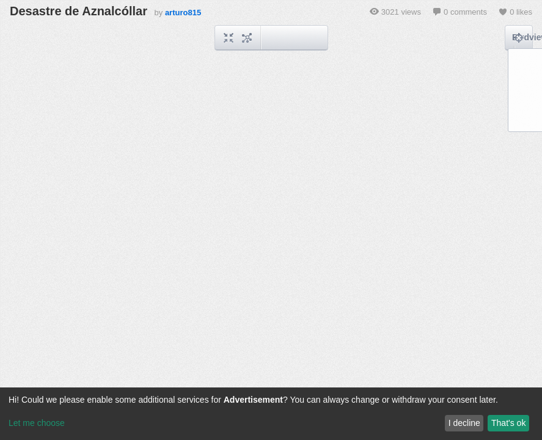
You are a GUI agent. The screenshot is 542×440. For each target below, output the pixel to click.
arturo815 (183, 12)
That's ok (508, 423)
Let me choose (37, 423)
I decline (464, 423)
